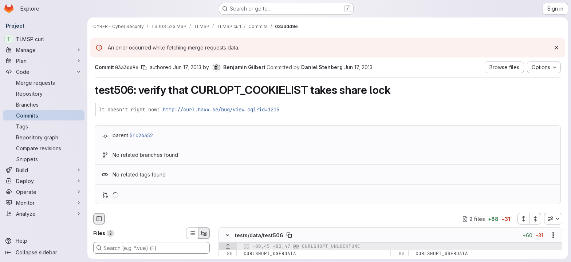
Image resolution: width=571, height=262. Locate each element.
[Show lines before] (228, 246)
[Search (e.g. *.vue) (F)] (151, 248)
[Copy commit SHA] (143, 67)
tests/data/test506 (259, 235)
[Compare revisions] (43, 148)
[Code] (43, 72)
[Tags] (43, 126)
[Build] (43, 170)
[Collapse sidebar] (43, 252)
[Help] (43, 241)
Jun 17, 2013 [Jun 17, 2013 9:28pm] (187, 67)
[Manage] (43, 50)
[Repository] (43, 93)
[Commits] (43, 115)
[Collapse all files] (535, 219)
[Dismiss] (556, 47)
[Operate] (43, 192)
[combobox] (553, 219)
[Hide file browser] (99, 219)
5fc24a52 (141, 135)
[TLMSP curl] (43, 39)
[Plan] (43, 61)
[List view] (192, 233)
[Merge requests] (43, 83)
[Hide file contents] (227, 235)
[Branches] (43, 104)
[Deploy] (43, 181)
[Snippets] (43, 159)
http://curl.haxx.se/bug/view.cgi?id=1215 (221, 109)
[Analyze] (43, 214)
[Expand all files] (523, 219)
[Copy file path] (289, 235)
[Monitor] (43, 203)
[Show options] (553, 235)
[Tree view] (204, 233)
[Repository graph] (43, 137)
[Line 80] (227, 254)
